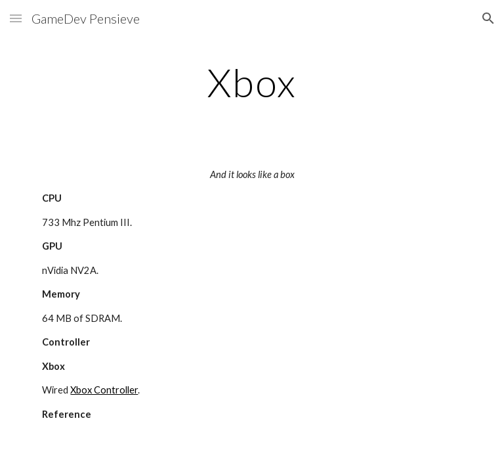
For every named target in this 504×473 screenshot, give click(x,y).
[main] (252, 82)
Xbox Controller (104, 389)
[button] (16, 18)
